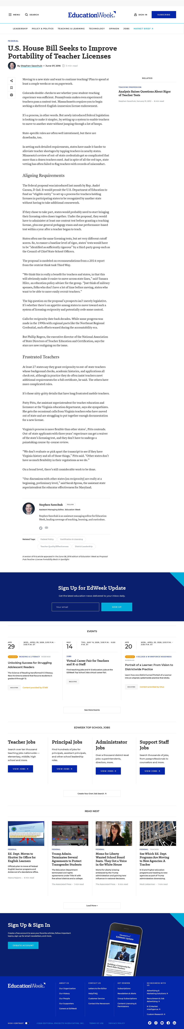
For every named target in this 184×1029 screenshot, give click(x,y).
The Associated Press (61, 884)
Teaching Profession (130, 87)
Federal (13, 41)
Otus (162, 687)
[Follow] (70, 504)
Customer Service (96, 998)
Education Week (72, 510)
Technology (106, 28)
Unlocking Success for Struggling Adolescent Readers (30, 665)
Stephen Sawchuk (31, 65)
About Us (64, 983)
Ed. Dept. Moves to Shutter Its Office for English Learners (22, 857)
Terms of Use (96, 1023)
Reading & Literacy (29, 657)
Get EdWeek (124, 983)
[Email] (75, 607)
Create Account (23, 945)
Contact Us (94, 983)
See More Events (92, 710)
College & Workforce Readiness (154, 657)
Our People (64, 998)
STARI (45, 688)
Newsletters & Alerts (127, 993)
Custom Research (156, 1014)
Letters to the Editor (97, 988)
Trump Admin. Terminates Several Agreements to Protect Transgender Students (67, 859)
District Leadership (84, 546)
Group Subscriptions (127, 998)
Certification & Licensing (71, 539)
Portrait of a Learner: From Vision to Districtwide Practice (149, 667)
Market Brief (152, 28)
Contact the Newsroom (99, 1003)
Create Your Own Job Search (92, 794)
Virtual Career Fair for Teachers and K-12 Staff (88, 662)
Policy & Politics (51, 28)
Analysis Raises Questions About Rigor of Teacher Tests (145, 93)
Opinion (123, 28)
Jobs (135, 28)
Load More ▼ (92, 906)
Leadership (29, 28)
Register (14, 687)
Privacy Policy (117, 1023)
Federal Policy (47, 539)
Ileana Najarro (14, 878)
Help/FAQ (93, 993)
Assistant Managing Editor (51, 510)
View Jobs (20, 769)
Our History (64, 993)
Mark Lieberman (147, 884)
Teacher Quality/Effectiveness (54, 546)
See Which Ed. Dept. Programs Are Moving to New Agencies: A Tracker (154, 859)
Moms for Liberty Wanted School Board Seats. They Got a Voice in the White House (111, 859)
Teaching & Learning (80, 28)
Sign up (116, 607)
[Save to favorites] (11, 87)
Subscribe (163, 14)
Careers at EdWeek (68, 1008)
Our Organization (67, 988)
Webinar (46, 657)
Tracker (154, 849)
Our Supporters (66, 1003)
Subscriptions (124, 988)
